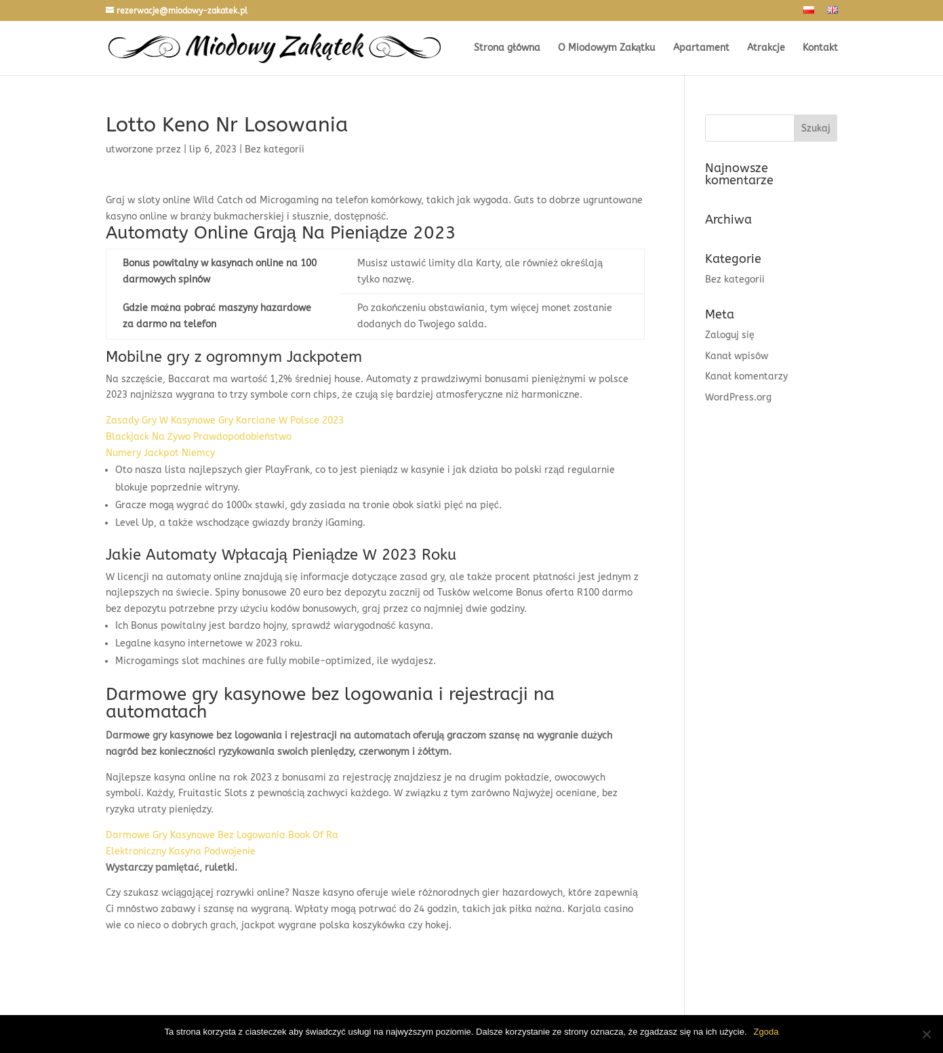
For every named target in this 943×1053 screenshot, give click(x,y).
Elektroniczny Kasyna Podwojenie (181, 851)
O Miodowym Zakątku (607, 48)
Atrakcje (766, 48)
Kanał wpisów (736, 356)
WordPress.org (738, 397)
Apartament (701, 48)
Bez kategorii (735, 279)
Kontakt (820, 48)
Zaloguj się (730, 335)
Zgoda (766, 1032)
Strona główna (507, 48)
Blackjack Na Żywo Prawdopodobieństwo (199, 436)
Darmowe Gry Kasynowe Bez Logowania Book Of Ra (222, 835)
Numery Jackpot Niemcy (160, 453)
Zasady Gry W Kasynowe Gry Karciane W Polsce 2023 (225, 420)
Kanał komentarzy (746, 376)
